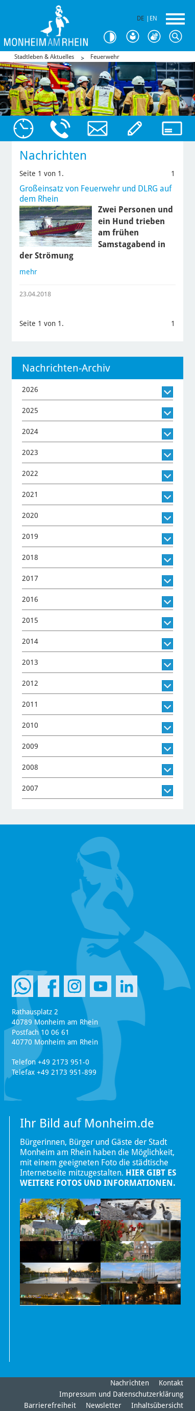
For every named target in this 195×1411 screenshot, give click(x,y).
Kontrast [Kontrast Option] (113, 37)
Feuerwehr (104, 56)
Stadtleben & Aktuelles (44, 56)
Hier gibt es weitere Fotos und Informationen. (98, 1178)
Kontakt (171, 1383)
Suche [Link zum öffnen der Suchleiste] (177, 37)
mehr (28, 272)
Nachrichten (129, 1383)
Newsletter (103, 1405)
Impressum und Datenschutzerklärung (121, 1394)
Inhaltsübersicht (157, 1405)
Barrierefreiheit (50, 1405)
